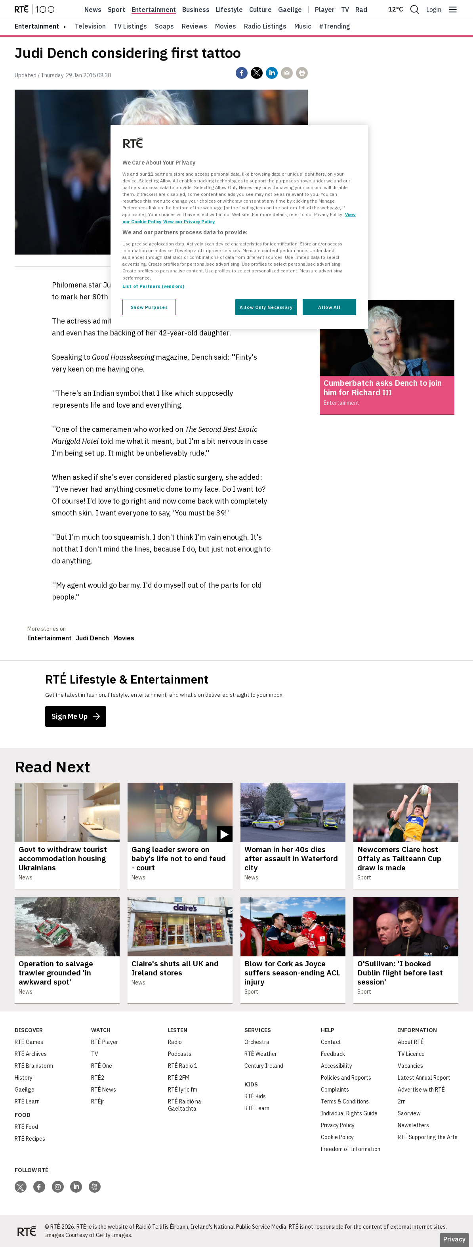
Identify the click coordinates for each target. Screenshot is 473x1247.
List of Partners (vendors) (153, 286)
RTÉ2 (97, 1077)
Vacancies (410, 1065)
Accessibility (336, 1065)
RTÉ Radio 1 (182, 1065)
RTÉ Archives (31, 1053)
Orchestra (256, 1042)
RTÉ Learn (27, 1101)
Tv (345, 9)
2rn (402, 1101)
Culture (260, 9)
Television (90, 26)
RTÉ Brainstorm (34, 1065)
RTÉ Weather (260, 1053)
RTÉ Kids (255, 1096)
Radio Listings (265, 26)
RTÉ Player (104, 1042)
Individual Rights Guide (349, 1113)
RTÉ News (103, 1089)
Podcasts (179, 1053)
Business (196, 9)
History (23, 1077)
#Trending (334, 26)
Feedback (333, 1053)
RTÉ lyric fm (182, 1089)
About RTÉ (411, 1042)
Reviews (194, 26)
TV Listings (130, 26)
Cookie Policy (337, 1137)
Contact (331, 1042)
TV (94, 1053)
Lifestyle (229, 9)
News (92, 9)
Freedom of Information (350, 1149)
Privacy (454, 1239)
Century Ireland (263, 1065)
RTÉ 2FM (178, 1077)
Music (302, 26)
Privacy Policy (338, 1125)
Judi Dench (92, 638)
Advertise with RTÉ (421, 1089)
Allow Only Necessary (266, 307)
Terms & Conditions (345, 1101)
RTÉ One (101, 1065)
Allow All (329, 307)
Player (325, 9)
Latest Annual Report (424, 1077)
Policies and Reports (346, 1077)
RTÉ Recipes (30, 1138)
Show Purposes (149, 307)
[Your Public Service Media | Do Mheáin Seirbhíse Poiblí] (26, 1231)
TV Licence (411, 1053)
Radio (364, 9)
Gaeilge (290, 9)
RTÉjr (97, 1101)
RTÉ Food (26, 1126)
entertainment (37, 26)
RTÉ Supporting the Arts (428, 1137)
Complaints (335, 1089)
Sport (116, 9)
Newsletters (413, 1125)
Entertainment (154, 9)
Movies (225, 26)
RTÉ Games (29, 1042)
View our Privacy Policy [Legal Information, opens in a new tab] (189, 221)
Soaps (164, 26)
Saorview (409, 1113)
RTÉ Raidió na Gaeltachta (184, 1105)
